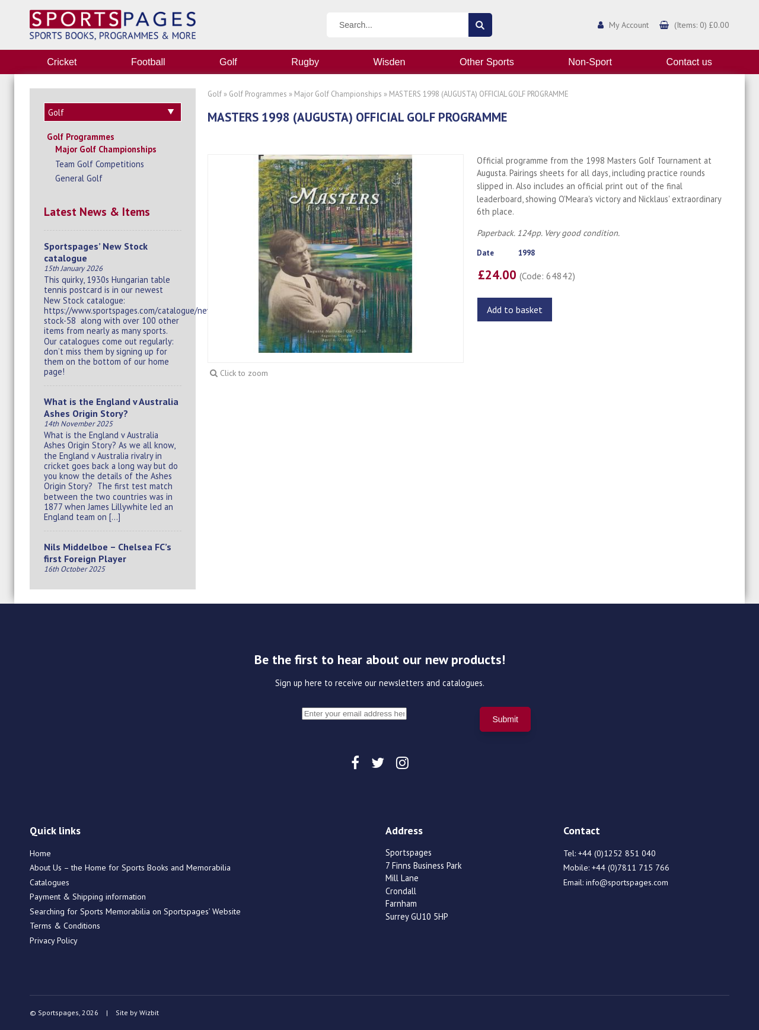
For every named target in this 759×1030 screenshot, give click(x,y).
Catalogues (49, 882)
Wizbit (149, 1012)
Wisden (390, 61)
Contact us (689, 61)
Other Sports (487, 61)
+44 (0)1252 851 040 (617, 853)
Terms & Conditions (65, 925)
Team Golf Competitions (99, 164)
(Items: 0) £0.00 (701, 25)
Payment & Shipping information (88, 896)
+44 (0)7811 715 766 (630, 867)
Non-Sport (590, 61)
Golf (228, 61)
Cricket (61, 61)
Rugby (305, 61)
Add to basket (515, 309)
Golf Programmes (80, 136)
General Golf (79, 178)
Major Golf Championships (106, 149)
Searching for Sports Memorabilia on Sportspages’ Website (135, 911)
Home (40, 853)
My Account (629, 25)
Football (148, 61)
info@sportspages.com (627, 882)
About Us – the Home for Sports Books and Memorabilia (130, 867)
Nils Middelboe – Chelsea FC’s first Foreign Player (107, 553)
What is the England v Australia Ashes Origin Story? (111, 407)
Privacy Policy (54, 940)
